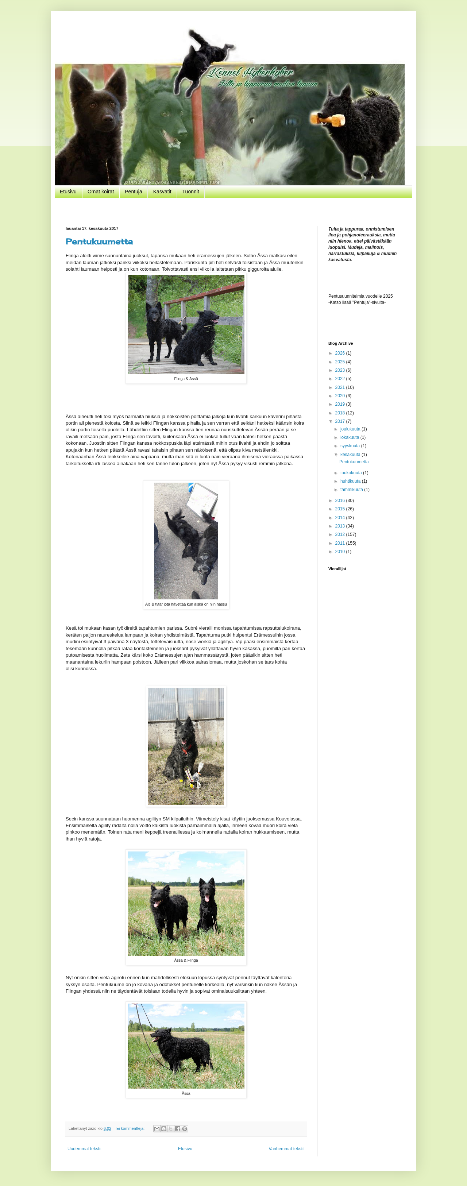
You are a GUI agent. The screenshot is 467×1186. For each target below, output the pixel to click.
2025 (340, 361)
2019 (340, 404)
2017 (340, 421)
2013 (340, 526)
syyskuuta (350, 445)
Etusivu (68, 191)
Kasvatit (162, 191)
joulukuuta (351, 429)
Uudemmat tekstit (84, 1148)
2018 (340, 413)
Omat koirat (101, 191)
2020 (340, 395)
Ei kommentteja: (131, 1128)
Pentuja (133, 191)
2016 (340, 500)
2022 (340, 378)
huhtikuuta (351, 481)
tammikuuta (352, 489)
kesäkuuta (351, 454)
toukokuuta (351, 472)
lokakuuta (350, 437)
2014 (340, 517)
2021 (340, 387)
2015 (340, 508)
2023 (340, 370)
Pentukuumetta (99, 241)
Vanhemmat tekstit (287, 1148)
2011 (340, 543)
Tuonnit (190, 191)
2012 (340, 534)
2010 (340, 551)
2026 (340, 353)
